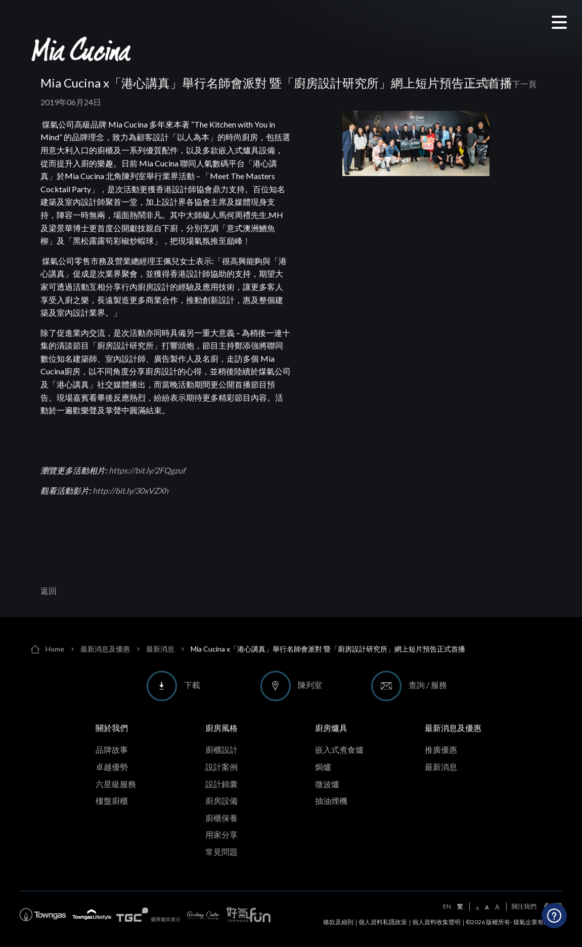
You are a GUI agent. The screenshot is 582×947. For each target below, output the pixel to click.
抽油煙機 (331, 800)
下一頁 (524, 84)
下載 (192, 685)
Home (55, 648)
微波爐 (327, 784)
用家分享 (221, 834)
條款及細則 (338, 922)
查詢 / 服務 (428, 685)
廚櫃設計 (221, 749)
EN (447, 906)
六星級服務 (116, 784)
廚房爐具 (331, 728)
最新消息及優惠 (105, 648)
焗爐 (323, 766)
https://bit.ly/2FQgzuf (147, 470)
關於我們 (112, 728)
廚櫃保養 (221, 818)
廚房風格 (221, 728)
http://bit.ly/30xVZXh (130, 490)
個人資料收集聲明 (436, 922)
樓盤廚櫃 (112, 800)
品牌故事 (112, 749)
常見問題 (221, 851)
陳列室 (310, 685)
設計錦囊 (221, 784)
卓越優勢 (112, 766)
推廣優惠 (441, 749)
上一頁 (480, 84)
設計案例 (221, 766)
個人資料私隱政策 (383, 922)
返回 (48, 590)
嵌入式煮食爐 (339, 749)
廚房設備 (221, 800)
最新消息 (160, 648)
